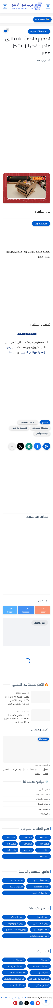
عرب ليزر (43, 789)
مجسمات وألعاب (42, 433)
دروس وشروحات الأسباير (16, 930)
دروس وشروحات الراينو (39, 936)
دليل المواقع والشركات (39, 979)
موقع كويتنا (43, 804)
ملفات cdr (44, 837)
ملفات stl (11, 837)
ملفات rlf (28, 837)
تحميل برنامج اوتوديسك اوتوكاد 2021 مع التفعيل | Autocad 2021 (16, 718)
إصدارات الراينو (16, 887)
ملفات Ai (28, 850)
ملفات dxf (44, 844)
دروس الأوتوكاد (17, 917)
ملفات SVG (11, 850)
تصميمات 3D (18, 960)
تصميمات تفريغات (16, 966)
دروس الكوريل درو (41, 930)
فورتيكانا (44, 814)
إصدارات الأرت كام (41, 880)
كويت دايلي (43, 809)
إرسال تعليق (39, 623)
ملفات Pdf (44, 856)
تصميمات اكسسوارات (39, 31)
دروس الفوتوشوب (16, 923)
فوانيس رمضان (42, 985)
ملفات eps (44, 850)
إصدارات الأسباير (16, 880)
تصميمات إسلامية (41, 966)
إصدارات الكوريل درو (40, 893)
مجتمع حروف (42, 794)
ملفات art (11, 844)
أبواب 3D (28, 844)
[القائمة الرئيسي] (48, 6)
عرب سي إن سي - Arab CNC (14, 997)
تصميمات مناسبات (18, 973)
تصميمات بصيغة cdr (40, 428)
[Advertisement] (26, 94)
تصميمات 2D (43, 960)
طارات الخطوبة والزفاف (14, 979)
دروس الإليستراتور (41, 923)
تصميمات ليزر (43, 973)
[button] (37, 446)
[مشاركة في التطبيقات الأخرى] (12, 446)
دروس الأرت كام (42, 917)
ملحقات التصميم (17, 985)
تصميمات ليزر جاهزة (19, 428)
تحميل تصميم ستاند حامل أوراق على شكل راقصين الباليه (26, 771)
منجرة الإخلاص (41, 799)
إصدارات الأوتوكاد (41, 887)
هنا (10, 352)
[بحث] (5, 6)
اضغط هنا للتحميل (27, 333)
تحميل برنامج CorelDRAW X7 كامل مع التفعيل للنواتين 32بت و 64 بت (17, 700)
